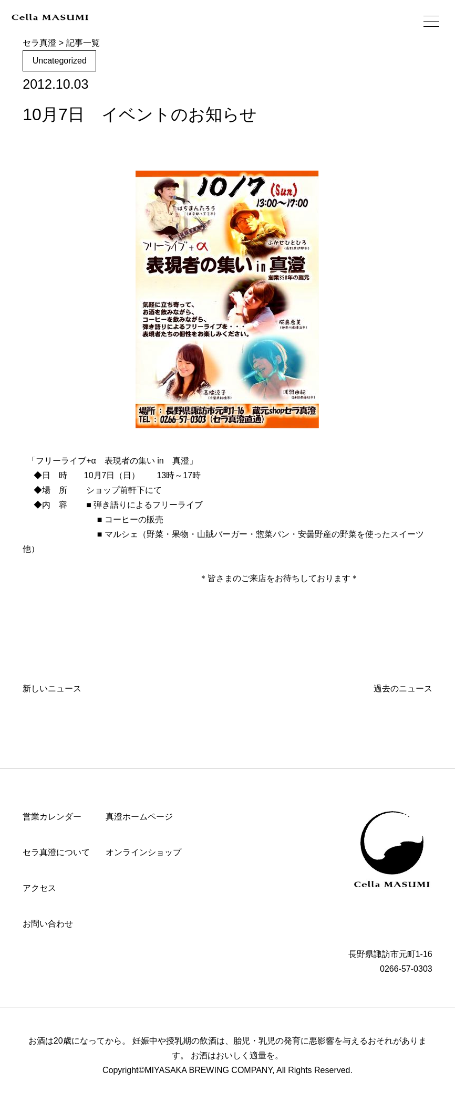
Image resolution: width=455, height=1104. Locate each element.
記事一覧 (83, 42)
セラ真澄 (39, 42)
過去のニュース (403, 688)
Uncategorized (60, 60)
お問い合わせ (48, 923)
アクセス (39, 888)
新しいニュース (52, 688)
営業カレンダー (52, 816)
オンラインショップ (143, 852)
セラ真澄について (56, 852)
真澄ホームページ (139, 816)
